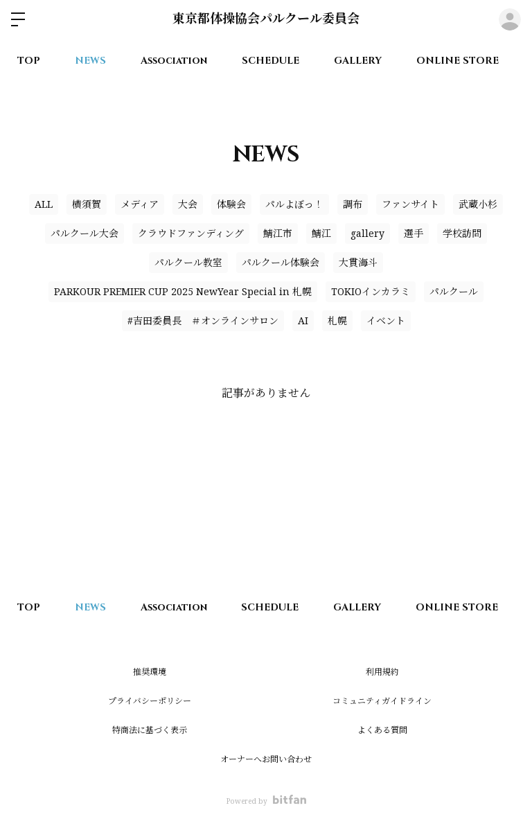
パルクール (453, 291)
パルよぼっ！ (294, 204)
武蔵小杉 (478, 204)
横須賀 (86, 204)
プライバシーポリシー (149, 701)
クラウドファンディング (191, 233)
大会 (187, 204)
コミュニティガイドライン (382, 701)
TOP (28, 60)
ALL (44, 204)
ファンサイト (410, 204)
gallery (367, 233)
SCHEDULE (270, 60)
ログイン (510, 19)
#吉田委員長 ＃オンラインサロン (202, 320)
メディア (140, 204)
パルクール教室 (188, 262)
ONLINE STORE (457, 60)
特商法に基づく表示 (149, 730)
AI (303, 320)
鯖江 (321, 233)
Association (174, 60)
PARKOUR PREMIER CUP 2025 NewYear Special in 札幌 (183, 291)
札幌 (337, 320)
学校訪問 (462, 233)
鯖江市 (277, 233)
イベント (385, 320)
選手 (413, 233)
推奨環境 (149, 672)
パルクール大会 (84, 233)
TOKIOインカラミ (370, 291)
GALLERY (358, 60)
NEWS (90, 60)
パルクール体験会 (280, 262)
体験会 (231, 204)
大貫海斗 (358, 262)
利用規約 (382, 672)
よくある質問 (382, 730)
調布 (352, 204)
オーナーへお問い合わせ (266, 759)
